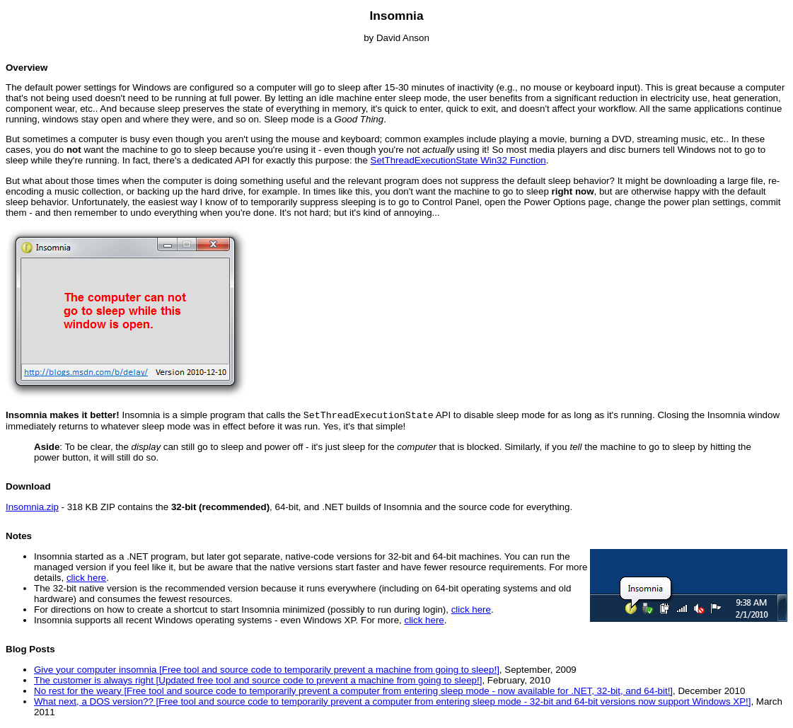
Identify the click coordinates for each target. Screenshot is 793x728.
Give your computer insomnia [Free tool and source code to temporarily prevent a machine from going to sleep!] (266, 671)
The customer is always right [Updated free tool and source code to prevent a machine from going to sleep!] (258, 681)
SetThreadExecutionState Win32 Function (458, 160)
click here (86, 579)
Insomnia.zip (32, 508)
